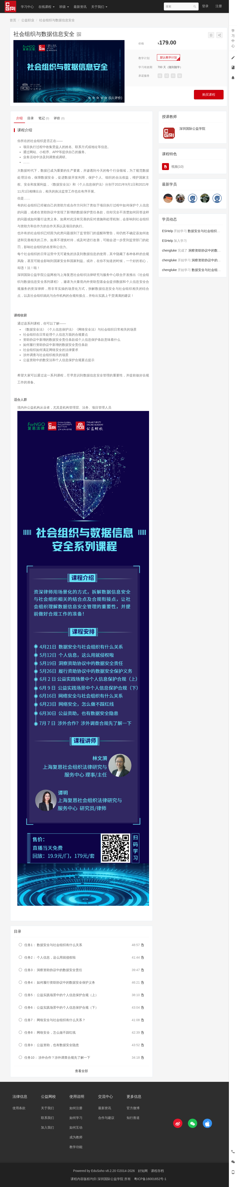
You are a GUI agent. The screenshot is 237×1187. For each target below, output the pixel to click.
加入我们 (47, 1127)
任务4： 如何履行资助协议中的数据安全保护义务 (59, 982)
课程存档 (157, 1171)
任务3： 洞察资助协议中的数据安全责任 (53, 970)
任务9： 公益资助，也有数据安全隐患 (51, 1045)
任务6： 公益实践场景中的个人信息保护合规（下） (61, 1007)
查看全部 (81, 1071)
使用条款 (18, 1108)
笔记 (43, 118)
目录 (30, 118)
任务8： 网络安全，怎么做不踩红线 (50, 1032)
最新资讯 (80, 7)
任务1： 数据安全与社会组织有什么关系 (53, 945)
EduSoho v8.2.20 (103, 1171)
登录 (205, 6)
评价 (59, 118)
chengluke (169, 250)
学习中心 (27, 7)
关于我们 (99, 7)
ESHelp (167, 231)
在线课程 (46, 7)
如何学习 (75, 1118)
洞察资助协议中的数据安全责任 (211, 250)
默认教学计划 (168, 57)
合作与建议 (106, 1118)
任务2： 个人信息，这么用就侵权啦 (50, 957)
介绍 (19, 118)
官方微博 (133, 1108)
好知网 (143, 1171)
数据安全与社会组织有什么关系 (210, 231)
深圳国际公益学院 (192, 128)
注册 (218, 6)
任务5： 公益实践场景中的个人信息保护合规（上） (61, 995)
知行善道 (133, 1118)
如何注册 (75, 1108)
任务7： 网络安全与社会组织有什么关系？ (54, 1020)
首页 (13, 20)
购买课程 (208, 94)
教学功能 (75, 1147)
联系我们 (47, 1118)
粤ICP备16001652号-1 (150, 1179)
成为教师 (75, 1137)
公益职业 (27, 20)
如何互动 (75, 1127)
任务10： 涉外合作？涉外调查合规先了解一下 (57, 1057)
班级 (64, 7)
